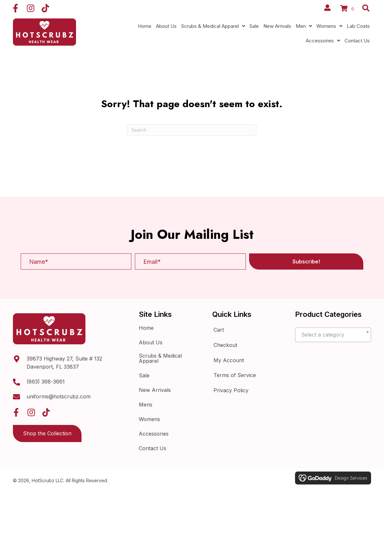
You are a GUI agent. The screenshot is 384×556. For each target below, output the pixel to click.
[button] (15, 8)
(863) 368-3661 (46, 381)
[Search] (192, 130)
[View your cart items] (348, 9)
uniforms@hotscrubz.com (59, 396)
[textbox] (333, 335)
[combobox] (333, 335)
